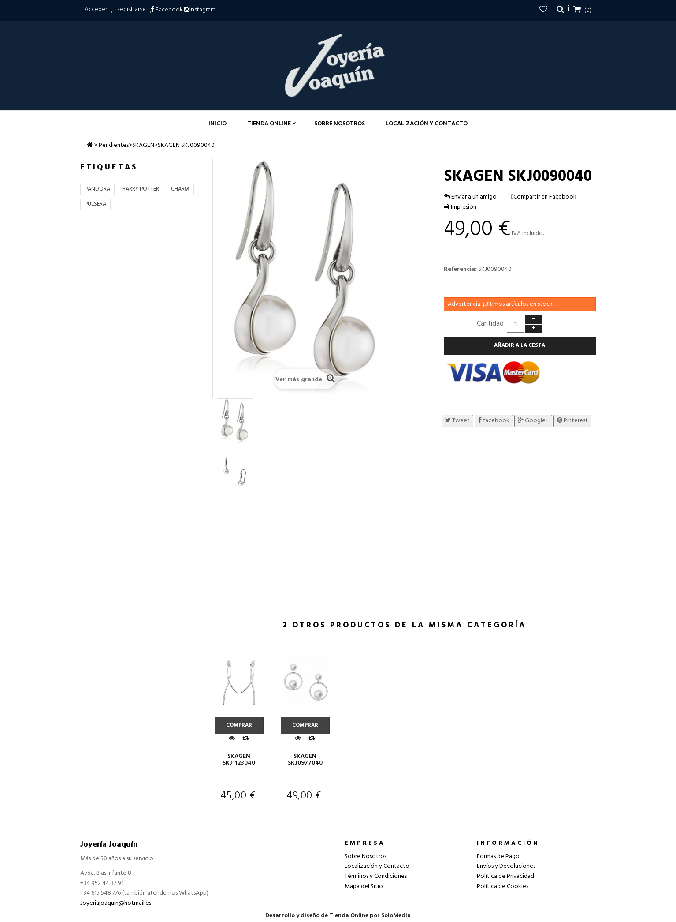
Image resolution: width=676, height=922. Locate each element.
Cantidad (490, 324)
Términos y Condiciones (376, 876)
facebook (493, 421)
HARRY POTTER (140, 189)
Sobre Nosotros (365, 856)
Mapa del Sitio (364, 886)
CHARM (180, 189)
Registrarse (131, 9)
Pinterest (572, 421)
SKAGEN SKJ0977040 (305, 760)
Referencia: (460, 269)
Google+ (533, 421)
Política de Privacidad (505, 876)
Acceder (96, 9)
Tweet (457, 421)
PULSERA (95, 204)
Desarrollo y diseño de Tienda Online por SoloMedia (338, 916)
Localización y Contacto (377, 866)
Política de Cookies (502, 886)
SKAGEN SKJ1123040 (239, 760)
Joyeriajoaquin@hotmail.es (115, 903)
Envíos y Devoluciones (506, 866)
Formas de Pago (498, 856)
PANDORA (97, 189)
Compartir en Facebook (544, 197)
